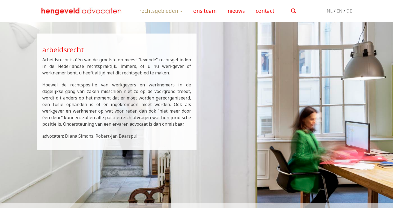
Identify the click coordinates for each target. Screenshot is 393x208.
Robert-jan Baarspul (117, 136)
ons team (205, 10)
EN (340, 11)
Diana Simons (79, 136)
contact (265, 10)
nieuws (236, 10)
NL (330, 11)
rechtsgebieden (160, 10)
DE (349, 11)
